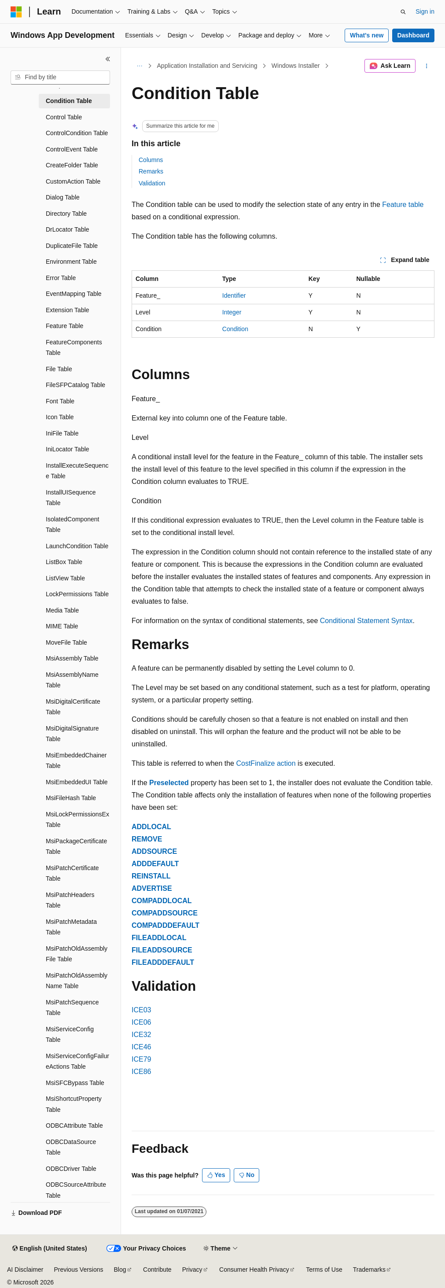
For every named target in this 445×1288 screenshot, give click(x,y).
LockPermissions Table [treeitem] (77, 594)
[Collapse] (108, 59)
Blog (120, 1269)
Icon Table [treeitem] (60, 417)
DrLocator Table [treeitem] (67, 229)
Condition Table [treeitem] (69, 100)
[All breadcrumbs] (139, 66)
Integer (232, 312)
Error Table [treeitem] (61, 277)
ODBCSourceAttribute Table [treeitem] (76, 1190)
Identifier (234, 295)
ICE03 (141, 1010)
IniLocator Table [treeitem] (67, 449)
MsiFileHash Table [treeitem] (71, 797)
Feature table (402, 204)
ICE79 (141, 1059)
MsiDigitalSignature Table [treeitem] (72, 734)
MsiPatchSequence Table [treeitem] (72, 1008)
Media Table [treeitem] (62, 610)
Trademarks (369, 1269)
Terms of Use (324, 1269)
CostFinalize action (265, 763)
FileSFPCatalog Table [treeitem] (75, 384)
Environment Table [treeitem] (71, 261)
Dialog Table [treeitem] (63, 197)
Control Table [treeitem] (64, 117)
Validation (152, 183)
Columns (151, 159)
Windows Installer (296, 65)
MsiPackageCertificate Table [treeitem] (76, 847)
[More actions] (426, 66)
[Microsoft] (16, 12)
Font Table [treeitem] (60, 401)
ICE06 (141, 1022)
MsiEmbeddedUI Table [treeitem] (77, 782)
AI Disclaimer (25, 1269)
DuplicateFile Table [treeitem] (72, 245)
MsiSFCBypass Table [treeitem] (75, 1082)
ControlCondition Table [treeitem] (77, 133)
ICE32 (141, 1034)
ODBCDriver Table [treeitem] (71, 1168)
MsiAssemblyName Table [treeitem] (72, 680)
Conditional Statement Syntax (366, 620)
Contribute (157, 1269)
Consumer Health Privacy (254, 1269)
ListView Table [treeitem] (65, 578)
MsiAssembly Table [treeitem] (72, 658)
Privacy (192, 1269)
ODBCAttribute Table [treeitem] (74, 1125)
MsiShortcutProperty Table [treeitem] (74, 1104)
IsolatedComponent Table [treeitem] (72, 525)
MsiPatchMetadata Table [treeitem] (71, 927)
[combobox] (60, 77)
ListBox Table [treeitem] (64, 561)
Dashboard (413, 35)
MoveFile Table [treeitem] (66, 642)
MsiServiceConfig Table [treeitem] (70, 1035)
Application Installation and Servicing (207, 65)
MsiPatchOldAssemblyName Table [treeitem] (76, 981)
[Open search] (403, 12)
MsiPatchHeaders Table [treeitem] (70, 900)
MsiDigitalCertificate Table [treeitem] (73, 707)
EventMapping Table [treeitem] (74, 293)
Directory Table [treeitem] (66, 213)
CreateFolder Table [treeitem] (72, 165)
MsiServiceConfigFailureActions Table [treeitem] (77, 1061)
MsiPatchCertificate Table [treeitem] (72, 873)
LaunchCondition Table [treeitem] (77, 546)
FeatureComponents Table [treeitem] (74, 348)
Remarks (151, 171)
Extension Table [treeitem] (67, 310)
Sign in (425, 11)
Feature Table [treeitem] (64, 325)
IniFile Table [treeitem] (62, 433)
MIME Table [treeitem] (62, 626)
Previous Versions (78, 1269)
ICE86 (141, 1071)
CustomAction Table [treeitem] (73, 181)
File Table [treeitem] (59, 369)
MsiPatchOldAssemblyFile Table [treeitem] (76, 954)
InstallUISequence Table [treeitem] (71, 498)
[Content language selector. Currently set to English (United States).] (49, 1249)
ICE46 (141, 1047)
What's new (366, 35)
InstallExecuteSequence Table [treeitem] (77, 471)
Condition (235, 328)
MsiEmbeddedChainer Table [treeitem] (76, 761)
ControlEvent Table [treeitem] (72, 149)
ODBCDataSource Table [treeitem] (71, 1147)
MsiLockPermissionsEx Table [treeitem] (77, 820)
